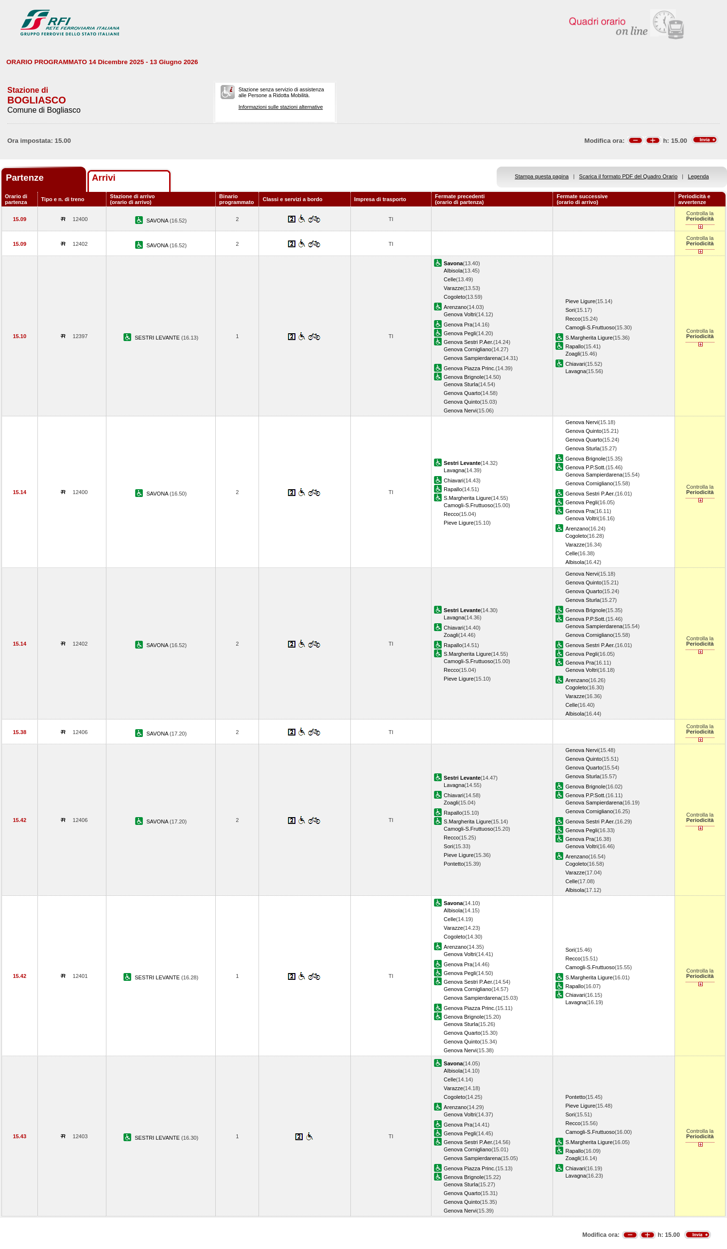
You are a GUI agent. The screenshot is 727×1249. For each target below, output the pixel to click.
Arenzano (455, 307)
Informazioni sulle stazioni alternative (281, 107)
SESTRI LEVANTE (158, 338)
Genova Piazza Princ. (470, 368)
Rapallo (574, 346)
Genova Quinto (462, 402)
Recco (572, 319)
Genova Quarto (462, 393)
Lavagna (575, 371)
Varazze (453, 288)
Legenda (698, 176)
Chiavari (575, 364)
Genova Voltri (460, 314)
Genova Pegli (460, 333)
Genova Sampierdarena (472, 358)
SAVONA (158, 220)
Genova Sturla (461, 384)
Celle (450, 279)
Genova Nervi (460, 410)
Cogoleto (454, 297)
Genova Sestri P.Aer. (468, 342)
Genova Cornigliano (467, 349)
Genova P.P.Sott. (585, 467)
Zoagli (572, 354)
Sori (570, 310)
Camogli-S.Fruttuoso (590, 327)
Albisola (453, 271)
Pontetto (454, 864)
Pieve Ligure (580, 301)
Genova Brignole (464, 377)
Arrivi (104, 177)
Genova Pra (458, 324)
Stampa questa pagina (542, 176)
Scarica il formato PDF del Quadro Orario (628, 176)
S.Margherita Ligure (588, 338)
